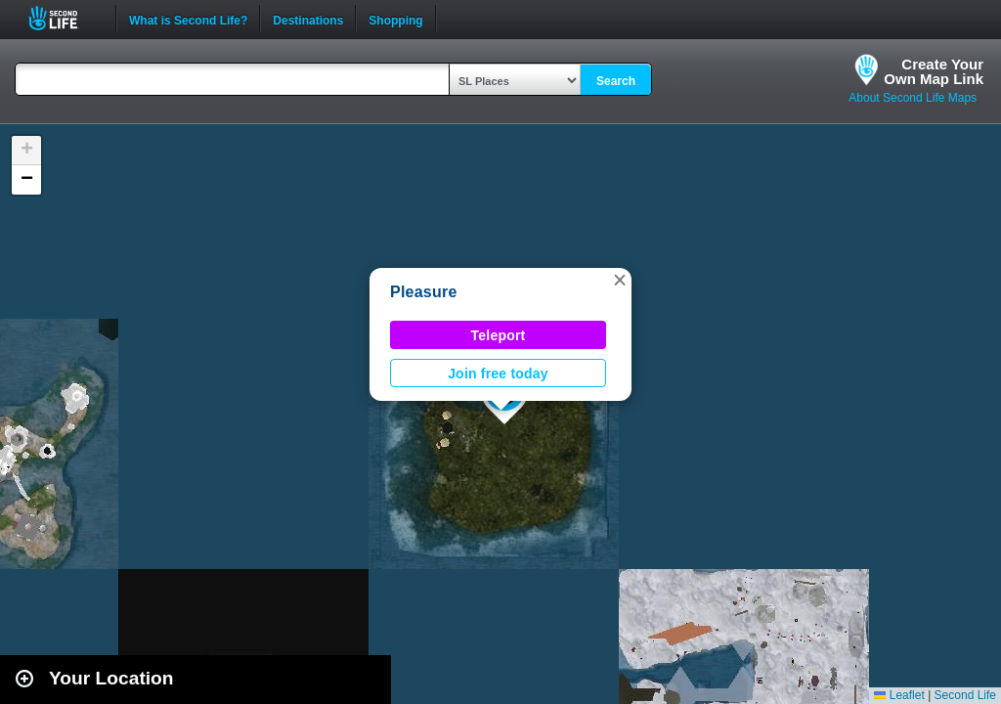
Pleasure (423, 292)
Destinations (308, 18)
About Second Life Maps (913, 98)
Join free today (498, 373)
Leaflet (899, 695)
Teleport (498, 335)
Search (615, 81)
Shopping (395, 18)
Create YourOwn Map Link (933, 71)
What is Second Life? (188, 18)
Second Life (64, 18)
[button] (619, 279)
